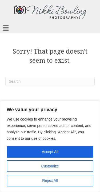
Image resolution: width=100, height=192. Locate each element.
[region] (50, 146)
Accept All (50, 152)
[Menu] (5, 27)
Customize (50, 166)
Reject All (50, 180)
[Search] (50, 81)
